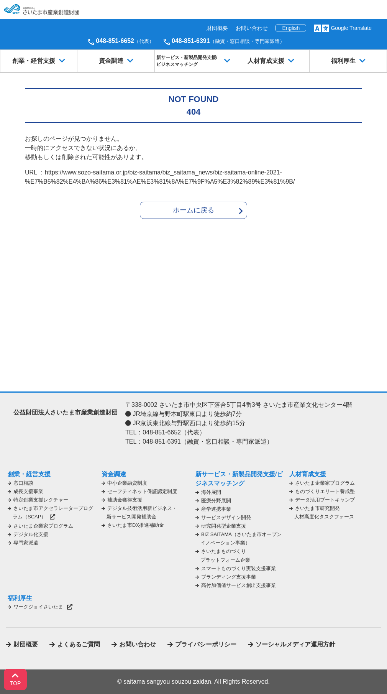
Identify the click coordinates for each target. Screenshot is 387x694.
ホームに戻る (193, 210)
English (291, 28)
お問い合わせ (252, 28)
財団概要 (217, 28)
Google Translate (351, 28)
